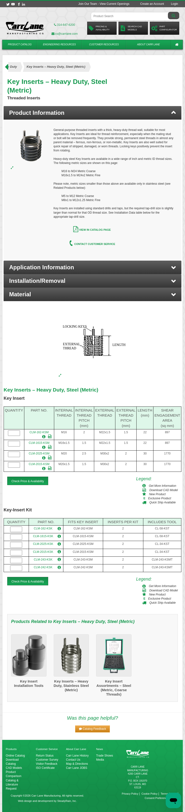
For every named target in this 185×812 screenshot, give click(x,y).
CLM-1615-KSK (43, 536)
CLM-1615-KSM (39, 443)
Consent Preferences (157, 798)
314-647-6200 (64, 25)
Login (174, 4)
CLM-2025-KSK (43, 544)
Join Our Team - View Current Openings (103, 4)
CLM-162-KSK (43, 528)
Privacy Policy (130, 793)
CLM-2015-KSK (43, 552)
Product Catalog (20, 44)
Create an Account (152, 4)
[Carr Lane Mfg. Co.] (25, 28)
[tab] (92, 113)
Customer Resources (104, 44)
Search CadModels (131, 28)
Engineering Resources (59, 44)
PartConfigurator (164, 28)
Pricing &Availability (99, 28)
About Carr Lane (148, 44)
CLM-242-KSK (43, 567)
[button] (92, 267)
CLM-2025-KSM (39, 453)
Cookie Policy (149, 793)
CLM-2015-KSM (39, 464)
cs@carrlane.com (65, 33)
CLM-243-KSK (43, 559)
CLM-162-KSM (39, 432)
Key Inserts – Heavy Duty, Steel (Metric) (51, 389)
